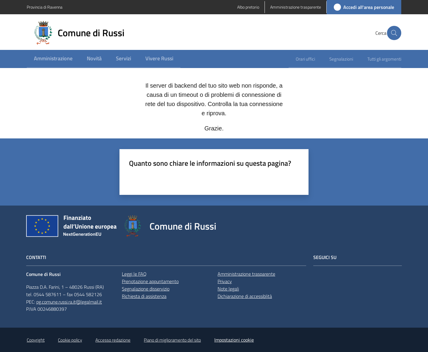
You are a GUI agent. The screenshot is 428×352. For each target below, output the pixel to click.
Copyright (36, 340)
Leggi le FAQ (134, 273)
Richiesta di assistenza (144, 296)
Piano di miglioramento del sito (172, 340)
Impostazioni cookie (234, 339)
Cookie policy (70, 340)
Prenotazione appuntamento (150, 281)
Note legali (228, 288)
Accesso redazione (112, 340)
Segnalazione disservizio (145, 288)
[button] (394, 33)
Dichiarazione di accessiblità (245, 296)
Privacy (225, 281)
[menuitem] (53, 59)
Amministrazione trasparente (246, 273)
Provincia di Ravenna (44, 7)
